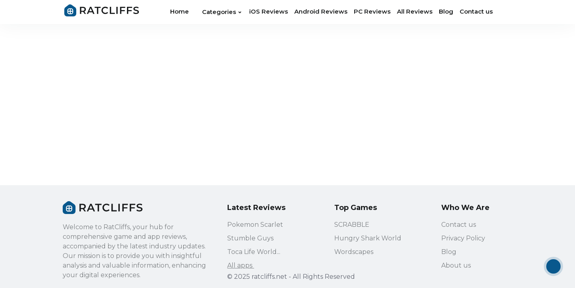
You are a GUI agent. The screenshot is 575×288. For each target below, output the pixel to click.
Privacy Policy (463, 238)
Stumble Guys (250, 238)
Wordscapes (353, 252)
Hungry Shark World (367, 238)
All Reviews (414, 11)
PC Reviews (372, 11)
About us (456, 266)
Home (179, 11)
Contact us (476, 11)
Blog (446, 11)
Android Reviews (320, 11)
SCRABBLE (351, 225)
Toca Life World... (253, 252)
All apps (244, 266)
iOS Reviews (268, 11)
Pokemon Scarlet (255, 225)
